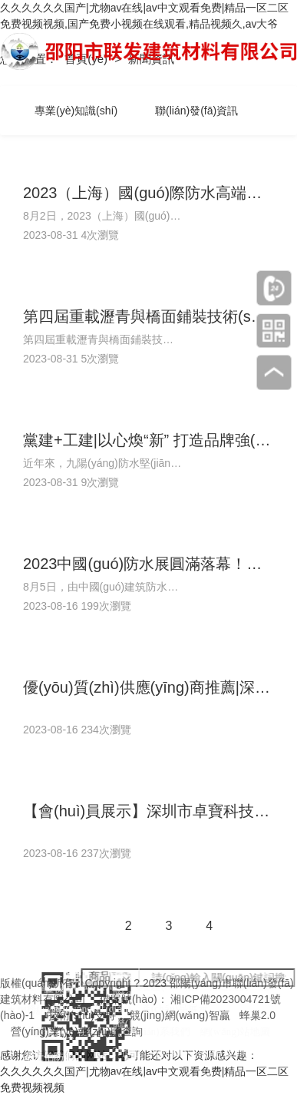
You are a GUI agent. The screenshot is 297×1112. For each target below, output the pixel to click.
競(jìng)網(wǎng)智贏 (180, 1015)
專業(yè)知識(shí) (76, 110)
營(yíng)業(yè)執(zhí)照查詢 (77, 1031)
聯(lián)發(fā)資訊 (196, 110)
